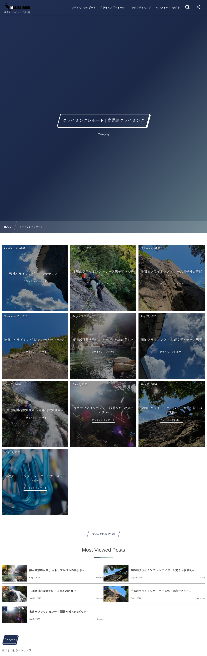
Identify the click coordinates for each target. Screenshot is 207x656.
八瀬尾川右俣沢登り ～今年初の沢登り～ (54, 591)
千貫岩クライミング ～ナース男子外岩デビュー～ (161, 591)
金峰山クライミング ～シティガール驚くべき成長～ (163, 570)
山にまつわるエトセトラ (16, 650)
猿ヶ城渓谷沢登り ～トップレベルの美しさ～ (57, 570)
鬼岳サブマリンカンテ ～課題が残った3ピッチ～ (59, 611)
